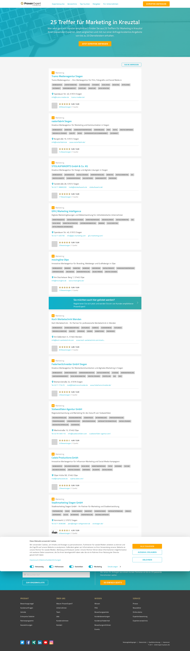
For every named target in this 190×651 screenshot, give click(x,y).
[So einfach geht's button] (112, 582)
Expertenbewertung (126, 616)
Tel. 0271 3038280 (59, 523)
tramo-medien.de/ (78, 97)
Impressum (34, 640)
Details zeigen (113, 646)
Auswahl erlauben (147, 632)
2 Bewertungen (64, 488)
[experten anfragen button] (156, 3)
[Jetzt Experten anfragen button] (95, 43)
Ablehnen (147, 639)
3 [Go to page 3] (135, 543)
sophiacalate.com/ (77, 478)
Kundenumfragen (26, 608)
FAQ (86, 608)
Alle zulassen (147, 626)
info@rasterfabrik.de (59, 142)
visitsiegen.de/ (97, 523)
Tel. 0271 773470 (58, 385)
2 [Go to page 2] (131, 543)
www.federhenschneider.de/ (100, 385)
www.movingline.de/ (76, 280)
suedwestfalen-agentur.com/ (100, 433)
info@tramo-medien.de (60, 97)
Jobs (53, 616)
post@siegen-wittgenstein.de (79, 523)
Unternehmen (57, 608)
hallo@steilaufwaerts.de (78, 187)
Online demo (123, 612)
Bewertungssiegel (27, 603)
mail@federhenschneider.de (77, 385)
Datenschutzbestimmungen (50, 640)
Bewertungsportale (92, 612)
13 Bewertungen (65, 290)
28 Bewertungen (65, 107)
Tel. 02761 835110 (59, 433)
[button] (58, 3)
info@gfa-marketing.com (76, 235)
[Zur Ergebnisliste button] (35, 582)
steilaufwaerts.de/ (96, 187)
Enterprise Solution (27, 616)
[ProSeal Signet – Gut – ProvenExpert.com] (160, 608)
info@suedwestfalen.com (77, 433)
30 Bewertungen (65, 350)
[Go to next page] (140, 543)
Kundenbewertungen (93, 616)
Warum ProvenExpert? (60, 603)
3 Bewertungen (64, 245)
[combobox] (56, 567)
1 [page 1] (126, 543)
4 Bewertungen (64, 395)
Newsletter (123, 608)
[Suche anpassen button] (131, 64)
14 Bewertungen (65, 152)
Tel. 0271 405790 (58, 235)
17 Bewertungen (65, 197)
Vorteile (23, 612)
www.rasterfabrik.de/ (77, 142)
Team (54, 612)
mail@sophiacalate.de (60, 478)
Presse (121, 603)
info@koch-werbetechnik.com (63, 340)
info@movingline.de (59, 280)
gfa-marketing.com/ (95, 235)
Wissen (88, 603)
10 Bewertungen (65, 443)
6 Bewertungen (64, 533)
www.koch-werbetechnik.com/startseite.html (90, 340)
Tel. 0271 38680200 (59, 187)
